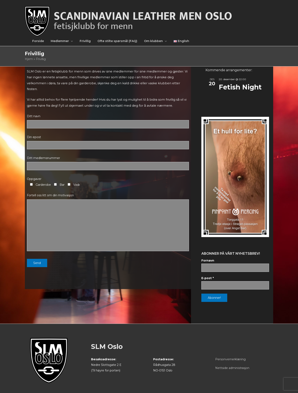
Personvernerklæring (230, 359)
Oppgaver (34, 179)
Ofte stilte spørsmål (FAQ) (117, 41)
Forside (38, 41)
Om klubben (153, 41)
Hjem (29, 59)
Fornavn (207, 260)
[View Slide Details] (235, 177)
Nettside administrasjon (232, 368)
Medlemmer (60, 41)
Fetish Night (240, 87)
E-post (207, 278)
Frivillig (85, 41)
